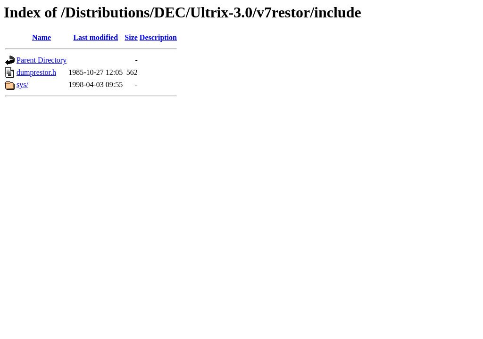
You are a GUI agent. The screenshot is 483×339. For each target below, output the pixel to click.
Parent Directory (42, 60)
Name (41, 37)
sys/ (22, 85)
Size (131, 37)
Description (158, 37)
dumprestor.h (36, 72)
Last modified (95, 37)
